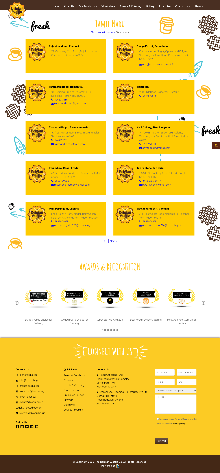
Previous (17, 303)
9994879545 (149, 95)
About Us (68, 6)
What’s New (108, 6)
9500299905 (62, 180)
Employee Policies (74, 394)
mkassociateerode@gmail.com (70, 184)
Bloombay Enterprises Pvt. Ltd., (130, 391)
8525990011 (149, 144)
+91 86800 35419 (152, 180)
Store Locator (72, 390)
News (199, 6)
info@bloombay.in (28, 380)
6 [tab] (117, 330)
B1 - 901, (118, 374)
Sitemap (68, 399)
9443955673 (61, 140)
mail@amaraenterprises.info (156, 64)
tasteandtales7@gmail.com (68, 144)
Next (203, 303)
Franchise (165, 6)
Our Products (88, 6)
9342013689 (61, 99)
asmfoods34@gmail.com (154, 147)
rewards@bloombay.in (30, 413)
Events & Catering (130, 6)
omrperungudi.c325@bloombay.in (71, 225)
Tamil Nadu (97, 32)
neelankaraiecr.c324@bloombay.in (160, 225)
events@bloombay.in (29, 402)
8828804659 (61, 221)
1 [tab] (102, 330)
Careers (68, 380)
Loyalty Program (73, 409)
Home (55, 6)
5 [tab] (114, 330)
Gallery (150, 6)
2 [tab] (105, 330)
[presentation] (178, 432)
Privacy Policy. (179, 423)
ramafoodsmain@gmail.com (69, 103)
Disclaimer (70, 404)
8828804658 (149, 221)
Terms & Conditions (75, 375)
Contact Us (182, 6)
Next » (113, 241)
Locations (109, 32)
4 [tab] (111, 330)
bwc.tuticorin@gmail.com (155, 184)
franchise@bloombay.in (31, 391)
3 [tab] (108, 330)
